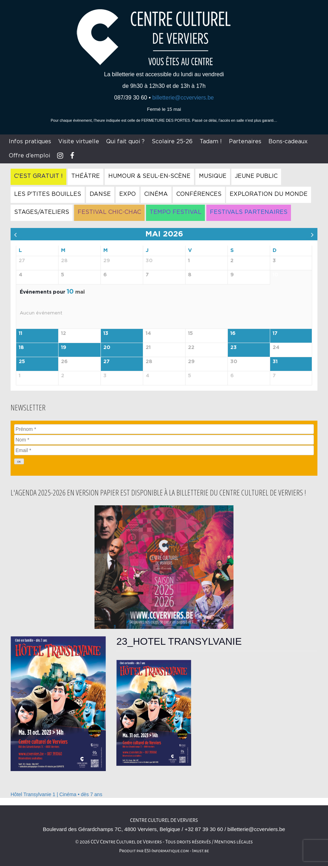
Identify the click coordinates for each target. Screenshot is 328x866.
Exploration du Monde (269, 194)
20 (106, 347)
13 (105, 333)
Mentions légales (233, 841)
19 (63, 347)
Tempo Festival (175, 212)
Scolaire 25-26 (172, 141)
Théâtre (85, 176)
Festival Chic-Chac (109, 212)
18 (21, 347)
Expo (127, 194)
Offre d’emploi (29, 155)
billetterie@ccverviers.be (183, 98)
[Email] (164, 450)
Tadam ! (211, 141)
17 (275, 333)
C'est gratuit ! (38, 176)
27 (106, 361)
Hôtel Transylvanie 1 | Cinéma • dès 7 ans (56, 794)
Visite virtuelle (78, 141)
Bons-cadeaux (288, 141)
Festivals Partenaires (248, 212)
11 (20, 333)
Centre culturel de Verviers (164, 820)
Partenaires (245, 141)
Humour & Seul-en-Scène (149, 176)
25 (22, 361)
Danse (100, 194)
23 (233, 347)
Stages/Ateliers (41, 212)
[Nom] (164, 440)
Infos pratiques (30, 141)
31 (275, 361)
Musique (212, 176)
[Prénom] (164, 429)
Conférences (198, 194)
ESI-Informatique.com (166, 850)
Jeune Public (256, 176)
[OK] (19, 461)
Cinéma (156, 194)
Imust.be (200, 850)
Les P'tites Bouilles (47, 194)
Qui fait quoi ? (125, 141)
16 (233, 333)
